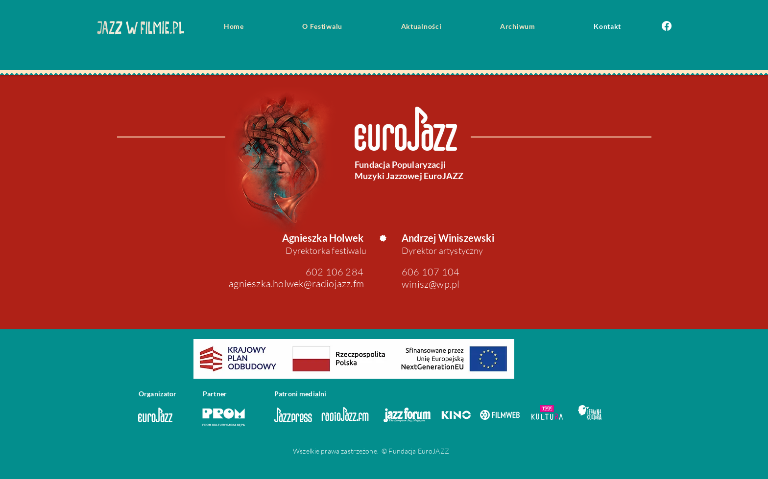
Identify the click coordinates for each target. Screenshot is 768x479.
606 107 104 (430, 272)
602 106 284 (334, 272)
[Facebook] (667, 26)
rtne (217, 393)
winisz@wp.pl (430, 284)
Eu (421, 451)
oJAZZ (439, 451)
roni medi (299, 393)
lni (322, 393)
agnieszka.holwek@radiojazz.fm (296, 283)
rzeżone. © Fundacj (383, 451)
